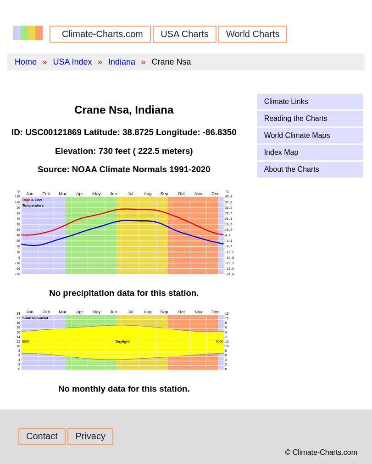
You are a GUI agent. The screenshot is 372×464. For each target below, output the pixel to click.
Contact (42, 436)
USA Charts (184, 34)
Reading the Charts (296, 118)
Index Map (281, 152)
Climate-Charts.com (102, 34)
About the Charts (291, 169)
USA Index (72, 61)
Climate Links (286, 101)
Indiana (121, 61)
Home (26, 61)
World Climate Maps (297, 135)
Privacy (90, 436)
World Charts (252, 34)
